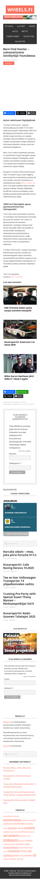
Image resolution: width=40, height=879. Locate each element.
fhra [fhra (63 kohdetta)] (23, 831)
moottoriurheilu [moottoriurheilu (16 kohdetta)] (23, 848)
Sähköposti (15, 464)
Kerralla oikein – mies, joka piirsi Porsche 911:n (19, 553)
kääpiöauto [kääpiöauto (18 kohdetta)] (11, 844)
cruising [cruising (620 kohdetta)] (29, 828)
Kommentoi (9, 63)
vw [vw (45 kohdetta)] (22, 859)
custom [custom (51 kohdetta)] (6, 832)
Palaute (6, 746)
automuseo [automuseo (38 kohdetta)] (7, 824)
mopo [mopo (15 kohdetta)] (5, 851)
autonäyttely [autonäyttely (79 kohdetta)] (18, 823)
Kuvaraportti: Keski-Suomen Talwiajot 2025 (19, 615)
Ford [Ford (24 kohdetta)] (27, 832)
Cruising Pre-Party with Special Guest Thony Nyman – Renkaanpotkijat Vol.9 (19, 599)
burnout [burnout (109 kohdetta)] (12, 828)
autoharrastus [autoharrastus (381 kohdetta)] (12, 820)
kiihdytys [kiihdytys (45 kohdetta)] (29, 840)
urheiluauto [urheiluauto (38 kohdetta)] (28, 856)
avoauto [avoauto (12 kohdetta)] (5, 828)
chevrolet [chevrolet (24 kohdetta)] (20, 828)
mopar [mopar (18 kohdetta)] (31, 848)
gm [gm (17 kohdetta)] (34, 832)
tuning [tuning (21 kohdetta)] (21, 856)
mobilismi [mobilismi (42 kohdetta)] (20, 844)
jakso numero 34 (28, 183)
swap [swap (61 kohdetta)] (16, 855)
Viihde (23, 402)
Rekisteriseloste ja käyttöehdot (20, 875)
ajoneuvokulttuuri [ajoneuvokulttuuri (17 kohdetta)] (8, 816)
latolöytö (25, 404)
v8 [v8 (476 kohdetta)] (34, 855)
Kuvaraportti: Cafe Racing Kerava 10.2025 (18, 566)
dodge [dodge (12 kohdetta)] (11, 832)
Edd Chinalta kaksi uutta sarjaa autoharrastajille (18, 309)
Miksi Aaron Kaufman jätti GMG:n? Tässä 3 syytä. (19, 378)
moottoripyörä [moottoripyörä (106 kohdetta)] (10, 847)
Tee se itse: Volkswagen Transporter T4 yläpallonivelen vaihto (19, 581)
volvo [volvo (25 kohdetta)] (18, 859)
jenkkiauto (17, 404)
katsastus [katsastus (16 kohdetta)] (22, 841)
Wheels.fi (20, 9)
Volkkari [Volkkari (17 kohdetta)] (5, 859)
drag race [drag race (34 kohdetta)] (17, 832)
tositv (32, 404)
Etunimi (12, 454)
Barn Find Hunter (17, 277)
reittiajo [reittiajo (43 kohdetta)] (23, 851)
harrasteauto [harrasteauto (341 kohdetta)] (11, 835)
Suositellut (17, 402)
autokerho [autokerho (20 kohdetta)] (25, 820)
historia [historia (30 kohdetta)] (22, 836)
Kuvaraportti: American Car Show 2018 (19, 343)
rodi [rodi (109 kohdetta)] (29, 851)
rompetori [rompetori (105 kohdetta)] (8, 855)
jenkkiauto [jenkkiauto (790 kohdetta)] (10, 840)
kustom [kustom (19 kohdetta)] (5, 844)
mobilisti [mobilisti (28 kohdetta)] (27, 844)
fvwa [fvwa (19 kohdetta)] (30, 832)
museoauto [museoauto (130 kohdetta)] (13, 851)
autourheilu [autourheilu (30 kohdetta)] (29, 824)
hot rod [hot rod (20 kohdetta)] (28, 836)
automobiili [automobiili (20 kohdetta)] (32, 820)
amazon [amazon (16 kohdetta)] (16, 816)
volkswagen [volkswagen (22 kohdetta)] (12, 859)
